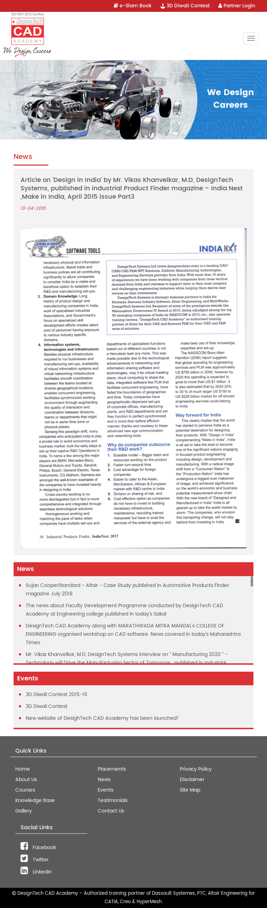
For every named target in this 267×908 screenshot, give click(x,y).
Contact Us (111, 811)
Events (105, 790)
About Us (26, 780)
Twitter (35, 860)
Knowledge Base (35, 800)
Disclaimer (192, 780)
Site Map (190, 790)
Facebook (38, 848)
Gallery (23, 811)
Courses (25, 790)
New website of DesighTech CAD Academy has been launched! (102, 718)
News (104, 780)
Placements (112, 769)
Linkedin (36, 872)
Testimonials (113, 800)
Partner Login (236, 6)
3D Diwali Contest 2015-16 (56, 694)
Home (22, 769)
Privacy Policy (196, 769)
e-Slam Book (133, 6)
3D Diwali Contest (185, 6)
